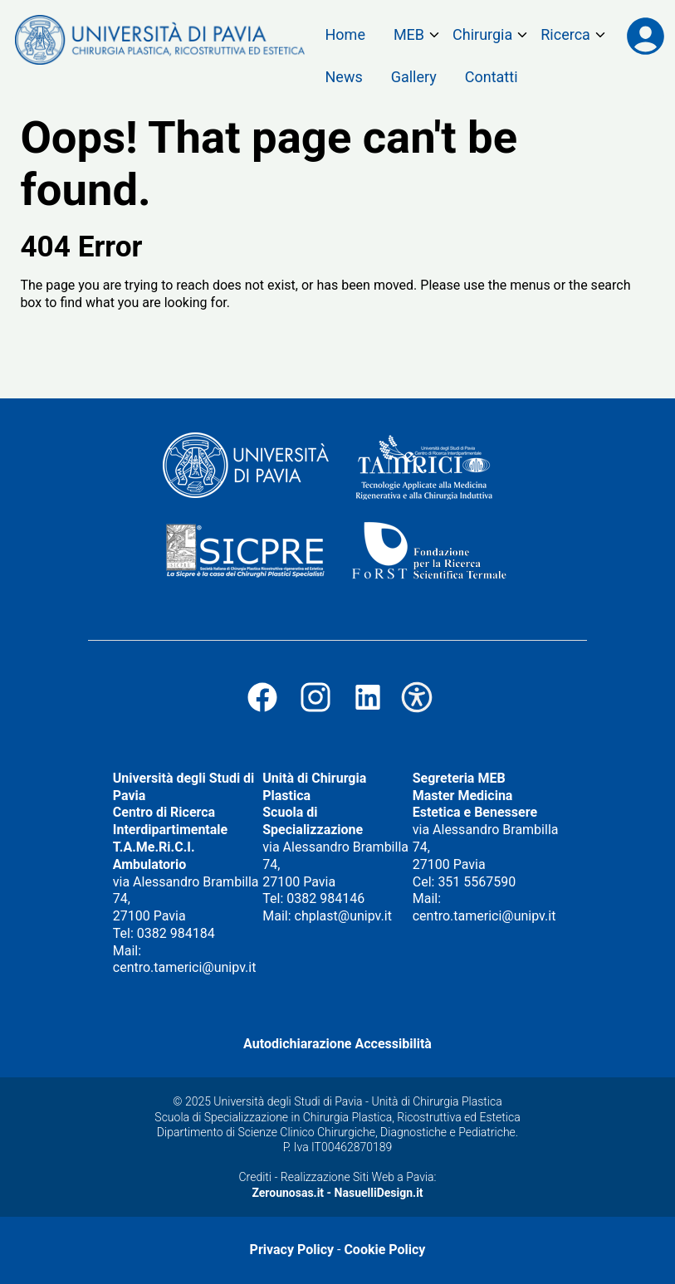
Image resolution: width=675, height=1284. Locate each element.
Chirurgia (482, 34)
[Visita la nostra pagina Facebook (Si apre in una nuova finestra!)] (262, 709)
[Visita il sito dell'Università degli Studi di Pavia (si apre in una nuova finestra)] (246, 466)
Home (345, 34)
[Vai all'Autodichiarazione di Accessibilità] (416, 709)
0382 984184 (176, 933)
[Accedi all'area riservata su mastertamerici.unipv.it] (645, 37)
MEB (409, 34)
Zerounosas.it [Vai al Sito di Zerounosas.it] (288, 1192)
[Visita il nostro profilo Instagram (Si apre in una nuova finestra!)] (315, 709)
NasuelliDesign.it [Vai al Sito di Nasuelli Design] (379, 1192)
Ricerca (565, 34)
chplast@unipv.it (343, 916)
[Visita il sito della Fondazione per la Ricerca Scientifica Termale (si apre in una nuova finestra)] (428, 552)
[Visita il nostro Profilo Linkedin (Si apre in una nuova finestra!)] (368, 709)
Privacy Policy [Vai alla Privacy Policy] (292, 1249)
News (344, 76)
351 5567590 (477, 882)
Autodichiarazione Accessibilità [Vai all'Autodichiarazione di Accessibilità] (337, 1044)
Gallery (414, 76)
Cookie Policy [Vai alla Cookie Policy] (384, 1249)
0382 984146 (325, 898)
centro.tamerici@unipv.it (185, 967)
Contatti (491, 76)
